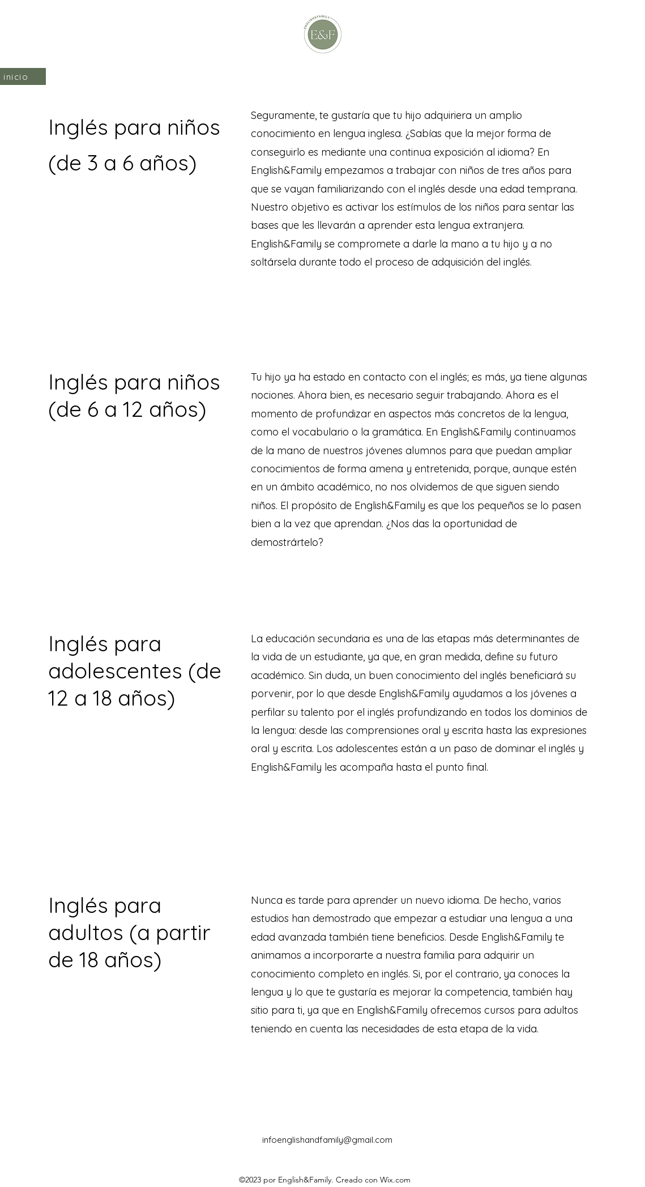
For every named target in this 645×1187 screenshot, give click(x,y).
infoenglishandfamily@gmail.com (327, 1139)
